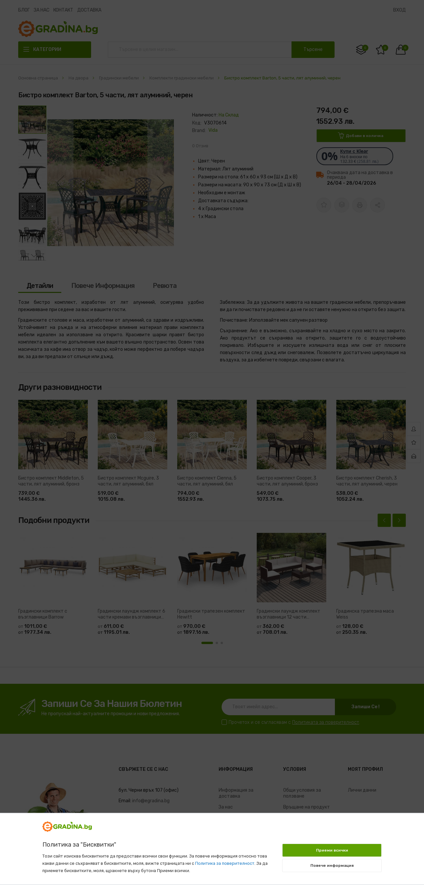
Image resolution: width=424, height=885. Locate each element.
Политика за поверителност (224, 863)
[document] (212, 845)
